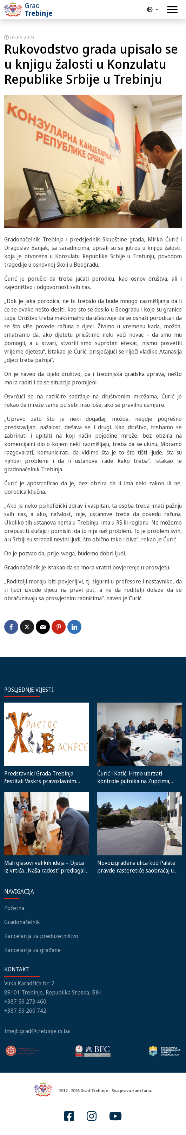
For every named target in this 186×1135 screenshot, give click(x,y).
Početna (14, 908)
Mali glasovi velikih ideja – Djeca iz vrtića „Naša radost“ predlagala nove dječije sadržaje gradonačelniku (45, 866)
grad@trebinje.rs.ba (45, 1031)
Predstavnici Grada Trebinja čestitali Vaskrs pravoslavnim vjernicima (40, 777)
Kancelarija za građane (32, 950)
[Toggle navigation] (172, 9)
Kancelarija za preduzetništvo (41, 936)
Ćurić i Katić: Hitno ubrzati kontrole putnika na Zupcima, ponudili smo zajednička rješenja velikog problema (137, 777)
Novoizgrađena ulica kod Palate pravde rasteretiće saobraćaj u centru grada (136, 866)
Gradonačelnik (22, 922)
